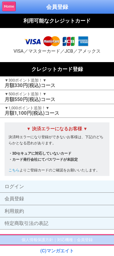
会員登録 (14, 199)
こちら (14, 170)
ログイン (14, 186)
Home (9, 6)
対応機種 (65, 239)
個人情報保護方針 (37, 239)
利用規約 (14, 211)
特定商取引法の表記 (26, 223)
